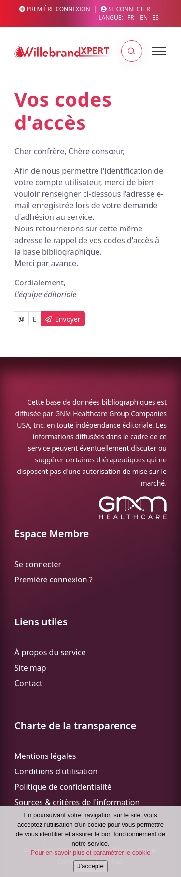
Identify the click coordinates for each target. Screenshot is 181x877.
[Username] (34, 318)
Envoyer (63, 319)
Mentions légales (45, 756)
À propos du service (50, 652)
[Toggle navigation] (147, 51)
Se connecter (125, 9)
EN (144, 17)
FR (131, 17)
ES (155, 17)
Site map (30, 667)
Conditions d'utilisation (55, 771)
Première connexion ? (53, 579)
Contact (28, 683)
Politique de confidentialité (62, 787)
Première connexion (54, 9)
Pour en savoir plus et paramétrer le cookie (91, 854)
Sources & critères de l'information (76, 802)
